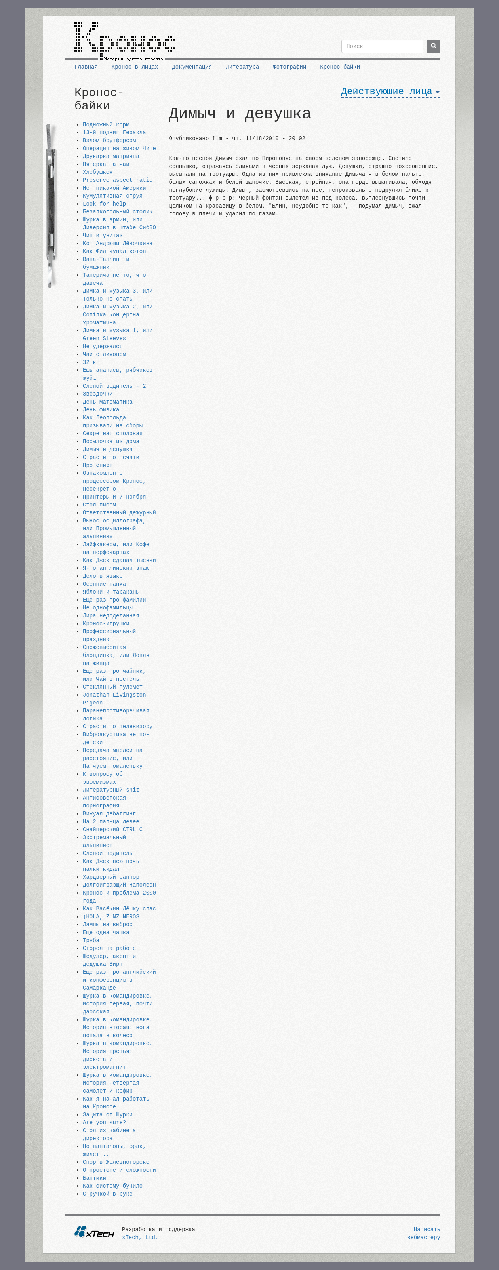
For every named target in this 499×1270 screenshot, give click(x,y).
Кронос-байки (340, 67)
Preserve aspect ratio (117, 180)
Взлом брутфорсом (109, 140)
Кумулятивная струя (113, 196)
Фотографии (289, 67)
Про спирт (98, 465)
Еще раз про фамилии (114, 600)
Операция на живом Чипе (119, 148)
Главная (86, 67)
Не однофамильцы (108, 608)
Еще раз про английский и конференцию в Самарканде (119, 980)
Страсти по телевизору (117, 727)
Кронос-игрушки (106, 624)
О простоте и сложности (119, 1170)
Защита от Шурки (108, 1115)
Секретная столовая (113, 433)
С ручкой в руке (108, 1194)
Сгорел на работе (109, 948)
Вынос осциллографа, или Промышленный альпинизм (114, 529)
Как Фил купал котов (114, 251)
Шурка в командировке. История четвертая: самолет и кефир (117, 1083)
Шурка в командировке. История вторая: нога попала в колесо (117, 1028)
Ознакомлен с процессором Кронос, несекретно (114, 481)
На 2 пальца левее (111, 822)
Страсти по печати (111, 457)
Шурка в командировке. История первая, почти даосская (117, 1004)
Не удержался (103, 346)
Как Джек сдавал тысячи (119, 560)
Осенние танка (104, 584)
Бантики (94, 1178)
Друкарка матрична (111, 156)
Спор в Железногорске (116, 1162)
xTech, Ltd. (140, 1237)
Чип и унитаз (103, 235)
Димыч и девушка (108, 449)
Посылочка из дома (111, 441)
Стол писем (99, 505)
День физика (101, 410)
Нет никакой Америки (114, 188)
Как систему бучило (113, 1186)
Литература (242, 67)
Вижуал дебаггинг (109, 814)
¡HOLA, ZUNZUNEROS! (113, 917)
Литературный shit (111, 790)
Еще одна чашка (106, 932)
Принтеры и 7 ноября (114, 497)
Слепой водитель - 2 (114, 386)
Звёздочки (98, 394)
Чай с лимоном (104, 354)
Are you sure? (104, 1123)
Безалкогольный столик (117, 212)
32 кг (91, 362)
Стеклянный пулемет (113, 687)
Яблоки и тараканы (111, 592)
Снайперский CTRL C (113, 829)
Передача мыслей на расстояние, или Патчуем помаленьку (113, 758)
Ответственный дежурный (119, 513)
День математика (108, 402)
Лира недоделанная (111, 616)
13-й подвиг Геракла (114, 132)
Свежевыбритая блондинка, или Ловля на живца (116, 655)
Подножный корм (106, 125)
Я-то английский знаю (116, 568)
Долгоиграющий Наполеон (119, 885)
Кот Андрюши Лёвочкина (117, 243)
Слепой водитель (108, 853)
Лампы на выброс (108, 925)
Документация (192, 67)
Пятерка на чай (106, 164)
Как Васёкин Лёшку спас (119, 909)
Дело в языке (103, 576)
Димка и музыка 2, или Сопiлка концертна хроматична (117, 315)
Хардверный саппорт (113, 877)
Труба (91, 940)
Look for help (104, 204)
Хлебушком (98, 172)
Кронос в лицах (135, 67)
